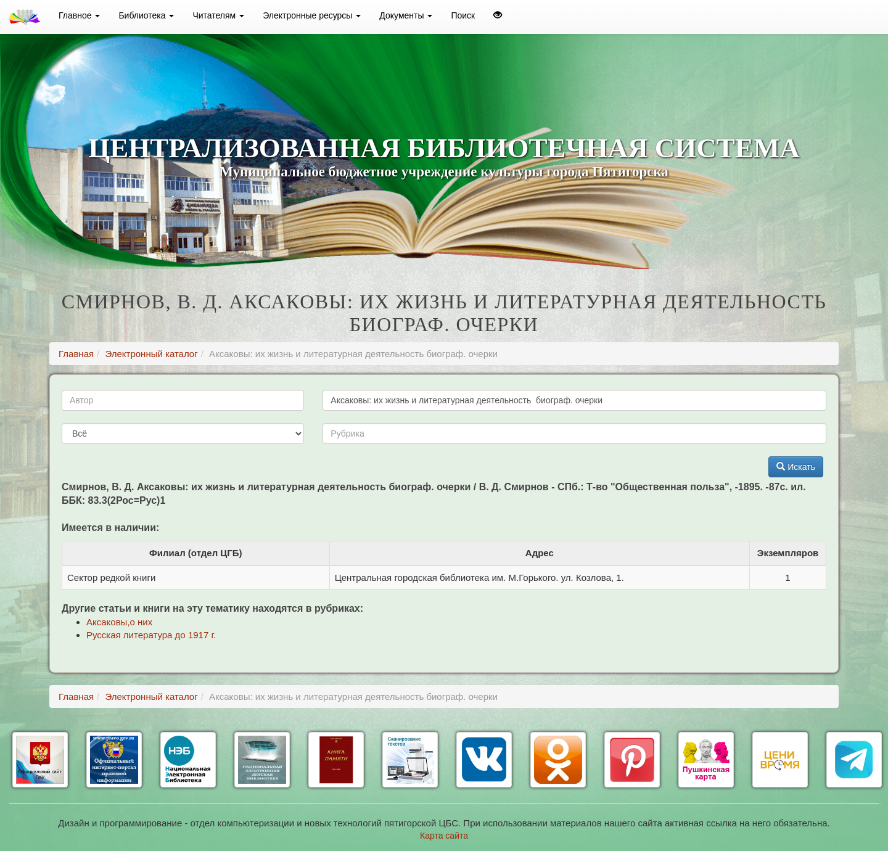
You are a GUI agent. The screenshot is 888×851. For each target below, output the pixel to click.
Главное (79, 15)
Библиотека (146, 15)
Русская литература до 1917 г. (151, 635)
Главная (76, 353)
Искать (795, 467)
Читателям (218, 15)
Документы (405, 15)
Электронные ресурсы (312, 15)
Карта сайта (444, 836)
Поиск (463, 15)
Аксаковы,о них (119, 622)
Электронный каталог (151, 353)
